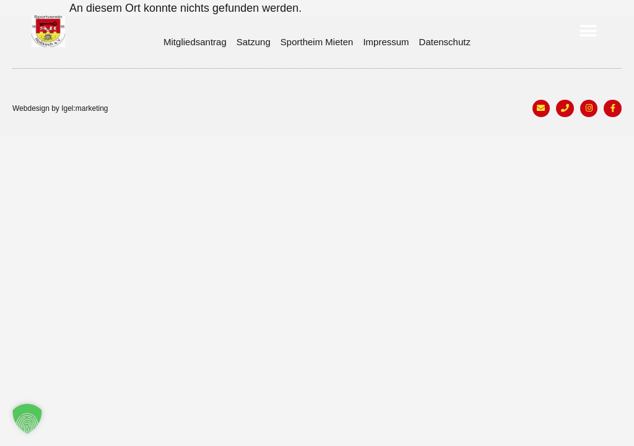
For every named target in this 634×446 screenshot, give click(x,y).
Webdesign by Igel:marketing (60, 108)
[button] (588, 31)
